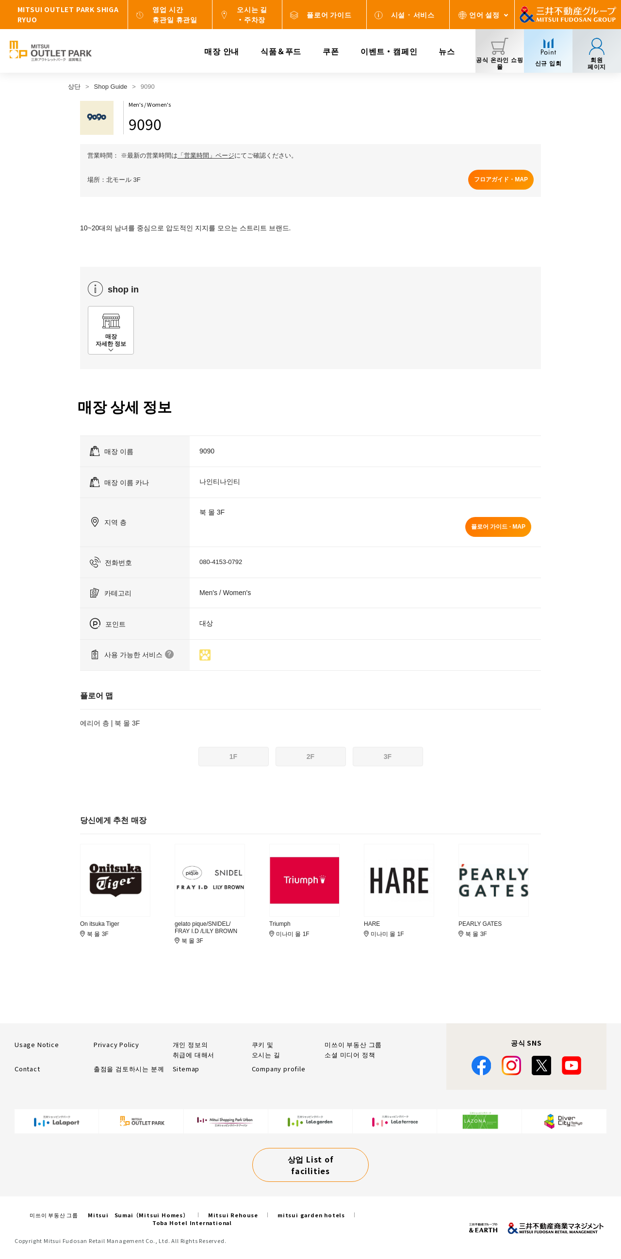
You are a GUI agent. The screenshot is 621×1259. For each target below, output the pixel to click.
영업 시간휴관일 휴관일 (174, 14)
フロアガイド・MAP (501, 179)
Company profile (279, 1068)
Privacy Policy (116, 1044)
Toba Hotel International (192, 1223)
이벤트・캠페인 (389, 51)
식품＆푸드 (281, 51)
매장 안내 (221, 51)
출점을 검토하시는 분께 (129, 1068)
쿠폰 (331, 51)
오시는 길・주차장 (252, 14)
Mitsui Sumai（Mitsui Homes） (138, 1215)
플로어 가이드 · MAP (498, 526)
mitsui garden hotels (311, 1215)
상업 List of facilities (311, 1165)
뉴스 (447, 51)
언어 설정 (484, 14)
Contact (27, 1068)
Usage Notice (37, 1044)
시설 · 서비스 (413, 14)
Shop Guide (111, 86)
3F (388, 756)
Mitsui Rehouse (233, 1215)
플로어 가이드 (329, 14)
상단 (74, 86)
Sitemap (186, 1068)
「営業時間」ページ (206, 155)
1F (233, 756)
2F (310, 756)
